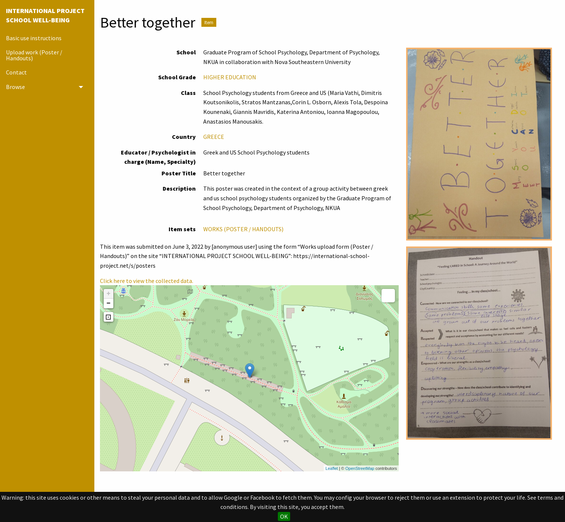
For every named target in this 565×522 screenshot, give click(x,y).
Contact (16, 72)
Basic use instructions (34, 38)
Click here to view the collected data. (146, 280)
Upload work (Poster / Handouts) (34, 55)
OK (284, 516)
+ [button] (109, 293)
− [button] (109, 303)
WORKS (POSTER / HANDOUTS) (243, 229)
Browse (15, 86)
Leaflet (332, 468)
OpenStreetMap (359, 468)
